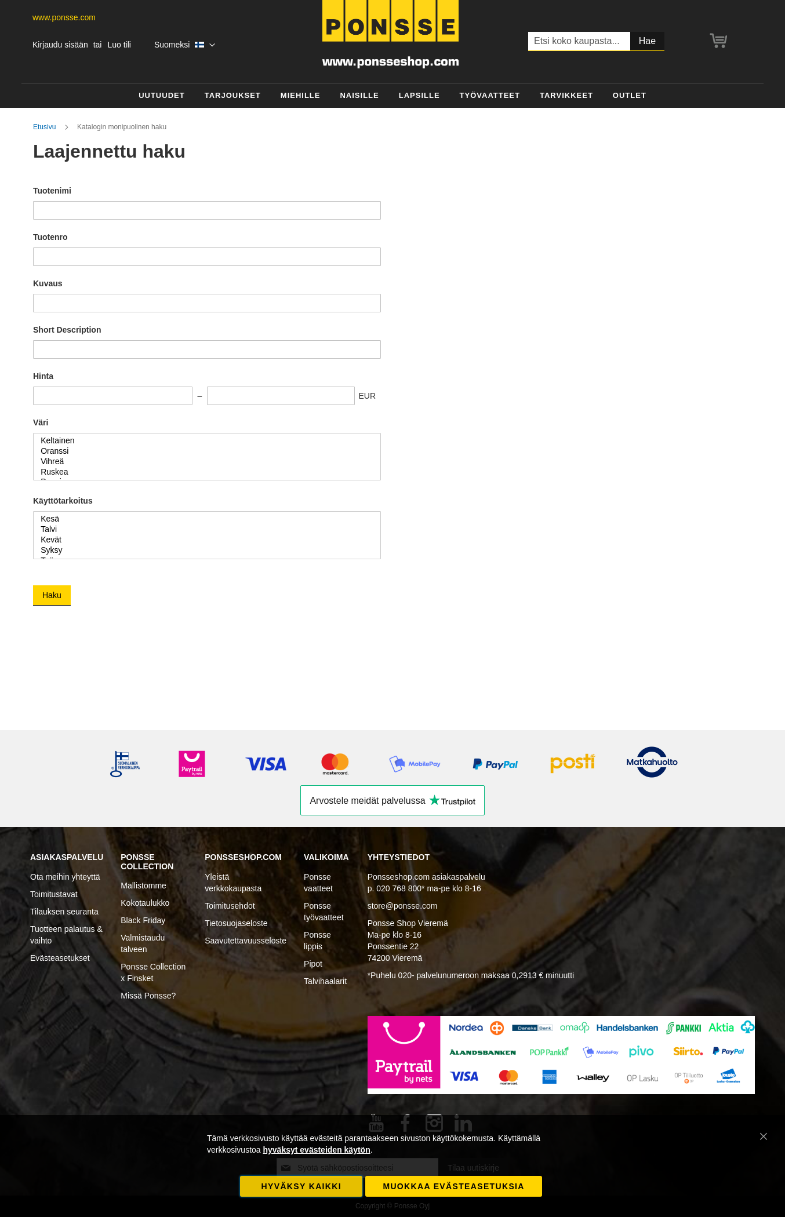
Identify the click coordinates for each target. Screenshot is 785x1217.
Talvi (202, 529)
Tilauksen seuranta (64, 911)
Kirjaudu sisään (60, 44)
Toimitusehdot (230, 905)
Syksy (202, 550)
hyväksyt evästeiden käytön (316, 1149)
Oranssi (202, 451)
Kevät (202, 540)
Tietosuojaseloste (236, 923)
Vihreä (202, 462)
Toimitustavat (54, 894)
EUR (367, 395)
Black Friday (143, 920)
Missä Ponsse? (148, 995)
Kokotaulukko (145, 903)
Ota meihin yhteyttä (65, 876)
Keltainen (202, 441)
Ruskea (202, 472)
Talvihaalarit (325, 981)
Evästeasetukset (60, 958)
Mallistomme (143, 885)
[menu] (392, 95)
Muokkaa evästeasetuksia (453, 1186)
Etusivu (45, 127)
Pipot (313, 963)
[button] (184, 45)
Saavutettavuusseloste (245, 940)
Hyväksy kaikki (301, 1186)
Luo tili (118, 44)
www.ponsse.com (64, 17)
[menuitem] (162, 95)
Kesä (202, 519)
